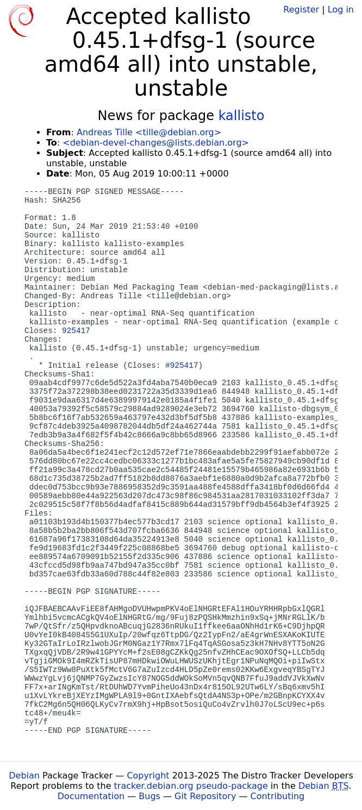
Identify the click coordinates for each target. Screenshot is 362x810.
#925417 (181, 365)
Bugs (149, 796)
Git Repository (205, 796)
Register (301, 9)
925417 (76, 330)
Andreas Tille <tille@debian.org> (149, 132)
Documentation (91, 796)
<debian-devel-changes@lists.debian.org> (156, 142)
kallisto (242, 115)
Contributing (278, 796)
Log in (341, 9)
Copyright (148, 775)
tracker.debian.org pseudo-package (191, 786)
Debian (24, 775)
